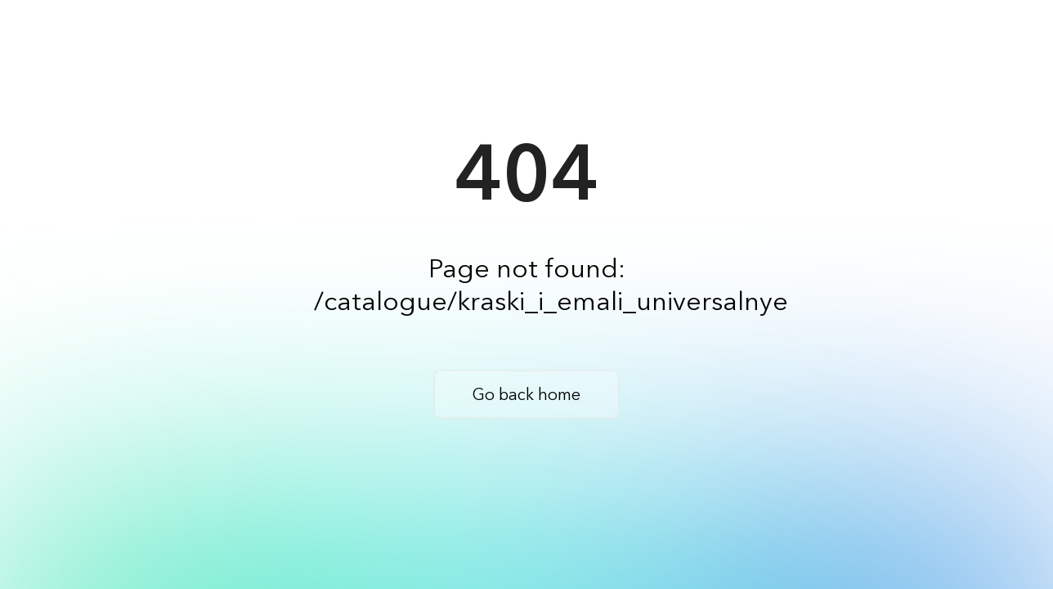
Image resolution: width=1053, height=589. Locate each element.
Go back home (526, 394)
